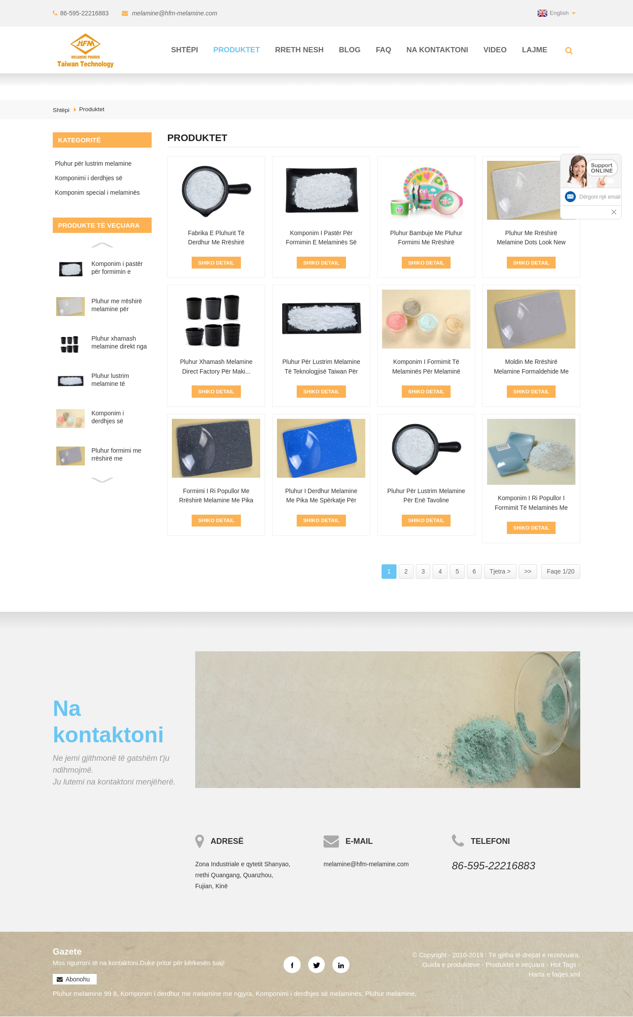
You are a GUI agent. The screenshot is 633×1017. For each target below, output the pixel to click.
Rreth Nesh (299, 49)
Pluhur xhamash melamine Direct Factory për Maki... (216, 367)
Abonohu (77, 980)
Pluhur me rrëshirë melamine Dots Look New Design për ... (531, 242)
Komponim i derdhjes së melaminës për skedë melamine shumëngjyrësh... (114, 417)
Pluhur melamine (390, 994)
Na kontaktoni (437, 49)
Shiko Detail (216, 262)
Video (495, 49)
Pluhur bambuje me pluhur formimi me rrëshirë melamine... (426, 242)
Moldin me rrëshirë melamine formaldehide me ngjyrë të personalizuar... (531, 372)
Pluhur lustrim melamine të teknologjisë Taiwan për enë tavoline (118, 380)
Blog (349, 49)
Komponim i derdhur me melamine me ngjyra (186, 994)
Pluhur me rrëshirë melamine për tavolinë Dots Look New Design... (116, 305)
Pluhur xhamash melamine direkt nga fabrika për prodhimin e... (119, 342)
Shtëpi (184, 49)
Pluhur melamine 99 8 (85, 994)
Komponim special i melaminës (97, 192)
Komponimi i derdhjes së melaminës (88, 179)
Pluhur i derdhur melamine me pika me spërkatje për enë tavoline (321, 501)
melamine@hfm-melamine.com (174, 13)
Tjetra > (500, 571)
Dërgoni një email (599, 197)
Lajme (534, 49)
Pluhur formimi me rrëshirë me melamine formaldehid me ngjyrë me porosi (116, 454)
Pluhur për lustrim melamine (93, 163)
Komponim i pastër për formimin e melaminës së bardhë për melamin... (321, 242)
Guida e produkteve (451, 965)
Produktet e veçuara (514, 965)
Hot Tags (563, 965)
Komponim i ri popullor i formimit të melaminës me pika (531, 508)
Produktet (236, 49)
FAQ (383, 49)
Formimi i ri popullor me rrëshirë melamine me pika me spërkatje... (216, 501)
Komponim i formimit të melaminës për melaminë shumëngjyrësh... (426, 372)
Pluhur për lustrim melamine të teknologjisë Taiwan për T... (321, 372)
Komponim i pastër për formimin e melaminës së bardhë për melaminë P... (117, 268)
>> (527, 571)
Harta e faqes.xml (554, 974)
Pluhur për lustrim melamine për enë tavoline (426, 496)
